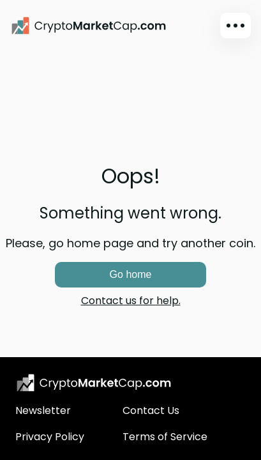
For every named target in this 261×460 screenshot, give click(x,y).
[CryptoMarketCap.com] (88, 25)
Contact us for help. (131, 300)
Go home (131, 274)
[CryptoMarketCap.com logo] (93, 382)
